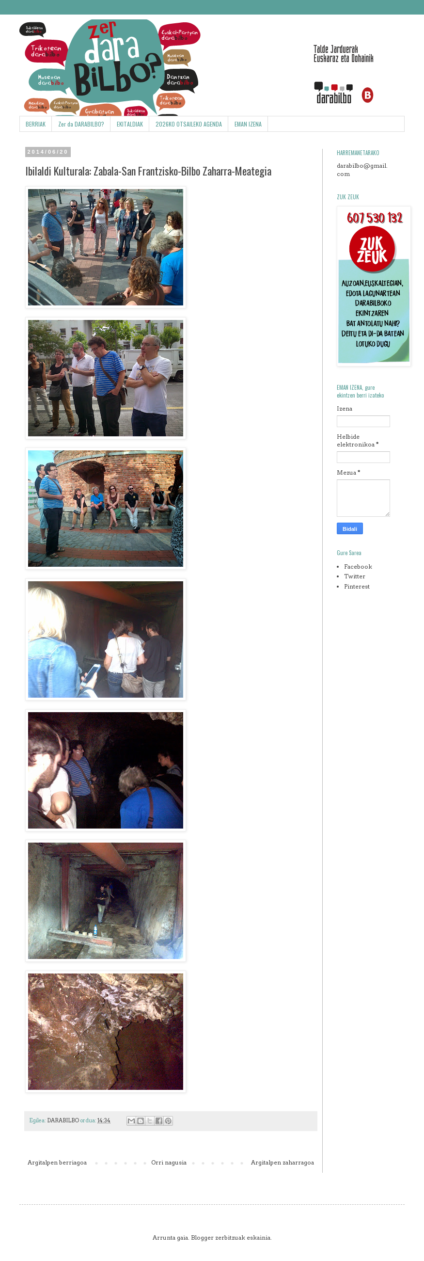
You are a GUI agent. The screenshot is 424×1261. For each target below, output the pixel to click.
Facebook (358, 566)
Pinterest (357, 586)
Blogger (202, 1237)
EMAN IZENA (248, 124)
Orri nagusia (169, 1162)
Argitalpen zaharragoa (282, 1162)
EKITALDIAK (130, 124)
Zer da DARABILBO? (81, 124)
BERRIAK (36, 124)
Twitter (354, 576)
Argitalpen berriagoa (57, 1162)
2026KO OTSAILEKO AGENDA (189, 124)
